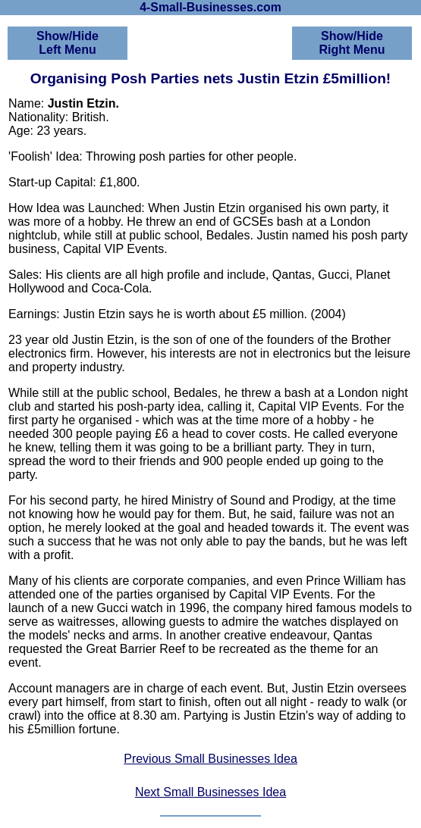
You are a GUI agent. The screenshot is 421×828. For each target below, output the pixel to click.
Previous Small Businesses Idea (210, 758)
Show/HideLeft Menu (67, 43)
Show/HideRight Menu (352, 43)
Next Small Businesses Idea (210, 792)
